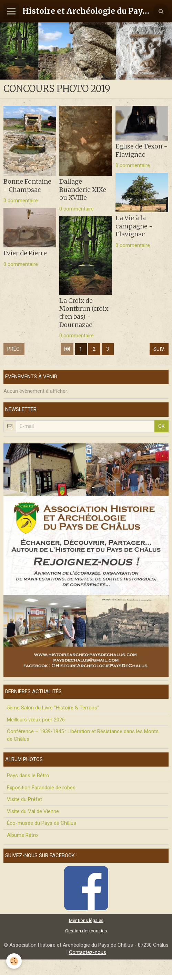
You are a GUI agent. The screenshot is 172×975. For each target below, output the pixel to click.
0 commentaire (20, 200)
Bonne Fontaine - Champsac (27, 185)
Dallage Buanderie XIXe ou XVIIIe (82, 189)
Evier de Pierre (25, 253)
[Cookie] (14, 961)
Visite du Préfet (24, 799)
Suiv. (159, 349)
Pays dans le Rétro (28, 775)
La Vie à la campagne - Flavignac (134, 226)
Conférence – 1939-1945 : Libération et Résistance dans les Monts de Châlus (83, 735)
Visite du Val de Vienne (33, 811)
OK (161, 426)
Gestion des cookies (86, 930)
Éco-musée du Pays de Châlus (41, 823)
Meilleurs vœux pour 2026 (36, 720)
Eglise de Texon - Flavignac (141, 150)
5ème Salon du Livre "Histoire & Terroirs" (53, 708)
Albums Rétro (22, 835)
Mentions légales (86, 920)
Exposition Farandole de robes (41, 787)
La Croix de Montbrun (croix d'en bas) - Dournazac (83, 313)
